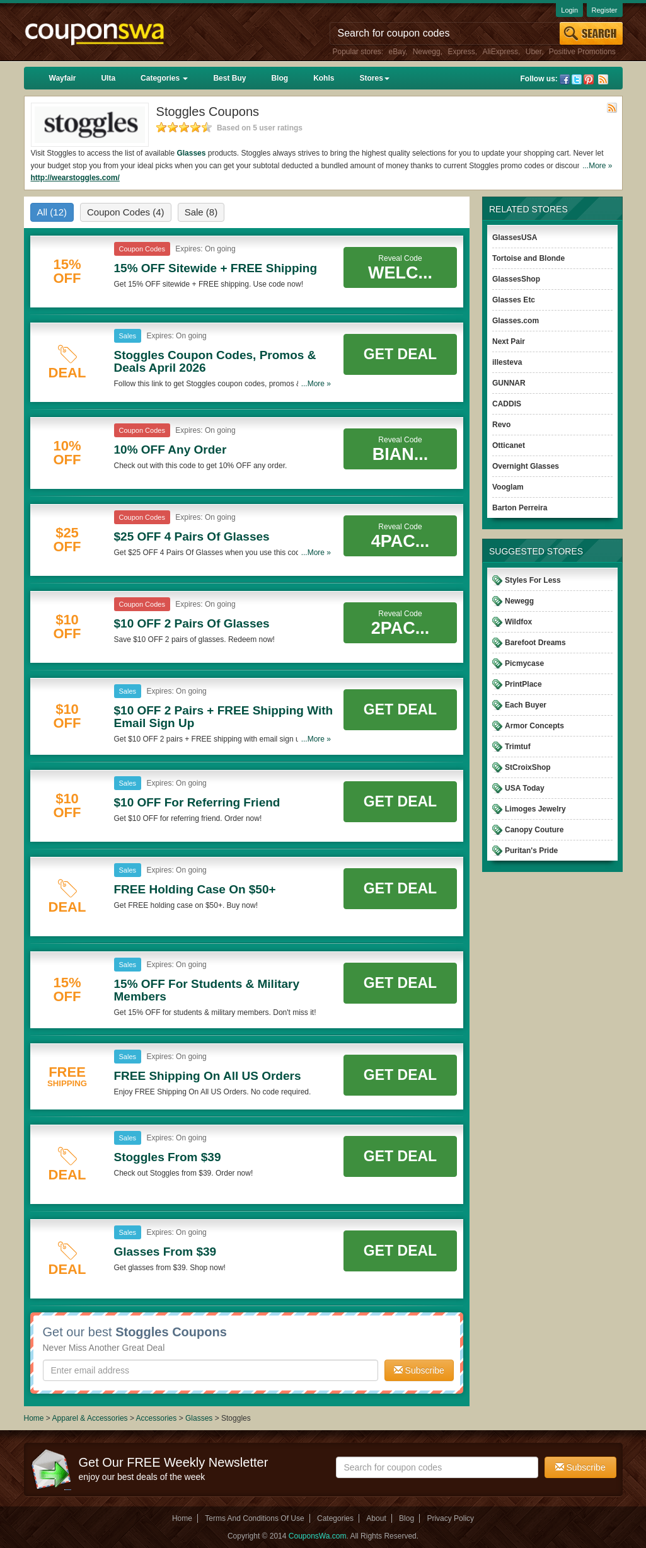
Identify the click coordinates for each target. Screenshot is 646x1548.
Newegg (427, 51)
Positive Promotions (582, 51)
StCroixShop (528, 767)
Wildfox (518, 621)
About (376, 1518)
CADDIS (506, 403)
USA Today (525, 788)
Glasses (190, 153)
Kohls (323, 78)
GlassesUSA (514, 237)
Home (34, 1418)
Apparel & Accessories (90, 1418)
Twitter (577, 79)
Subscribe (419, 1370)
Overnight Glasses (525, 466)
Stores (374, 78)
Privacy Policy (450, 1518)
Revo (501, 424)
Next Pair (508, 341)
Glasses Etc (513, 299)
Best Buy (229, 78)
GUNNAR (509, 383)
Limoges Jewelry (535, 809)
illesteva (507, 362)
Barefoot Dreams (535, 642)
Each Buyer (525, 705)
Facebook (565, 79)
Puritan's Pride (531, 850)
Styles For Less (533, 580)
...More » (597, 165)
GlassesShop (516, 279)
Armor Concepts (534, 725)
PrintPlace (523, 684)
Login (569, 10)
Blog (279, 78)
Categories (164, 78)
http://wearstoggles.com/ (75, 177)
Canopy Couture (534, 829)
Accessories (156, 1418)
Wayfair (62, 78)
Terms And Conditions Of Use (254, 1518)
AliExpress (500, 51)
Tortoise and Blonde (528, 258)
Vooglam (508, 487)
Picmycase (524, 663)
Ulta (108, 78)
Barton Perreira (519, 507)
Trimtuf (518, 746)
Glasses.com (515, 320)
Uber (533, 51)
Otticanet (508, 445)
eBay (397, 51)
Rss (603, 79)
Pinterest (589, 79)
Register (605, 10)
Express (461, 51)
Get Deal (400, 354)
